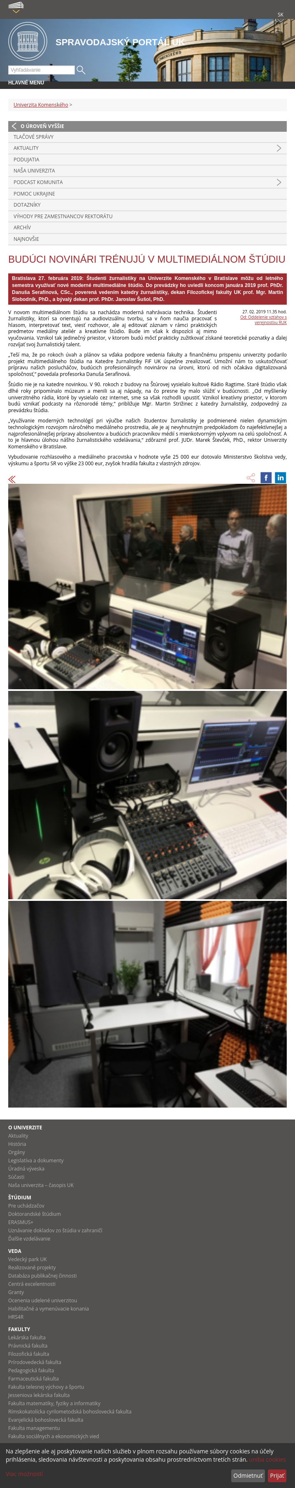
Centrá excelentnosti (32, 1283)
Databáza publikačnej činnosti (42, 1275)
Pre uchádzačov (26, 1205)
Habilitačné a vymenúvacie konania (48, 1308)
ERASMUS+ (20, 1222)
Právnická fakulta (27, 1345)
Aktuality (26, 148)
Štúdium (19, 1197)
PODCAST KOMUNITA (38, 182)
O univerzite (25, 1127)
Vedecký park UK (27, 1259)
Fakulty (19, 1329)
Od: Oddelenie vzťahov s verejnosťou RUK (263, 319)
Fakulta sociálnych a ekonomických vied (53, 1436)
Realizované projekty (32, 1267)
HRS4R (15, 1316)
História (17, 1143)
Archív (22, 227)
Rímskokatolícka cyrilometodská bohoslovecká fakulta (70, 1411)
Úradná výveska (26, 1168)
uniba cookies (267, 1459)
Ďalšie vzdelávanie (29, 1238)
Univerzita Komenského (41, 104)
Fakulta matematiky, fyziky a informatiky (54, 1403)
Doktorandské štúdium (34, 1213)
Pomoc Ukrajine (34, 193)
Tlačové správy (33, 136)
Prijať (277, 1475)
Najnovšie (26, 239)
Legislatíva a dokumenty (36, 1160)
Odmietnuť (247, 1475)
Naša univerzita (34, 170)
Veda (14, 1251)
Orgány (16, 1152)
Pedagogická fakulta (31, 1370)
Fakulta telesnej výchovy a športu (46, 1386)
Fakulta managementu (34, 1428)
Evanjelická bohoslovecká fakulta (45, 1419)
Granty (16, 1292)
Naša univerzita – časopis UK (41, 1185)
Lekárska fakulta (27, 1337)
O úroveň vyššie (42, 126)
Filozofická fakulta (28, 1353)
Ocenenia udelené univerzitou (42, 1300)
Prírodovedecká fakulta (34, 1362)
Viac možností (24, 1474)
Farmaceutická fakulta (33, 1378)
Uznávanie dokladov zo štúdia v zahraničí (55, 1230)
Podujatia (26, 159)
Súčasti (16, 1176)
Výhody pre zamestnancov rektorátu (63, 216)
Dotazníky (27, 204)
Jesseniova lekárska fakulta (39, 1395)
